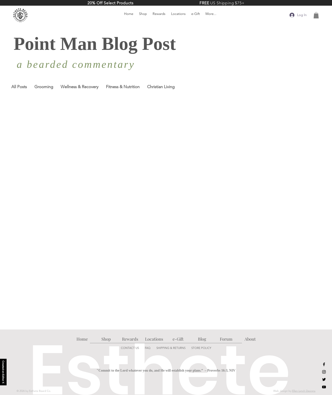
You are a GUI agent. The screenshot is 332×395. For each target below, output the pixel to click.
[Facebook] (324, 364)
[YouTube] (324, 387)
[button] (316, 15)
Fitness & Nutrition (123, 86)
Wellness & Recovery (79, 86)
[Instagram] (324, 372)
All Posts (19, 86)
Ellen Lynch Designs (303, 391)
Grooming (43, 86)
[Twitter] (324, 379)
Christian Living (160, 86)
